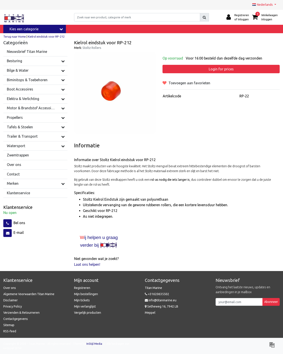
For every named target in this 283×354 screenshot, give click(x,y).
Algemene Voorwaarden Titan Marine (28, 294)
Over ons (9, 288)
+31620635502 (157, 294)
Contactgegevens (15, 319)
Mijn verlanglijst (85, 306)
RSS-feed (9, 331)
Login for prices (221, 69)
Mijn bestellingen (86, 294)
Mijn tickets (82, 300)
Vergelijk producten (87, 312)
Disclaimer (10, 300)
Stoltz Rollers (91, 48)
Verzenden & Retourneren (21, 312)
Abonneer (271, 302)
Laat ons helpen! (87, 264)
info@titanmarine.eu (160, 300)
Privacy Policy (12, 306)
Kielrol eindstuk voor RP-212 (46, 36)
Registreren (82, 288)
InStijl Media (94, 343)
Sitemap (8, 325)
